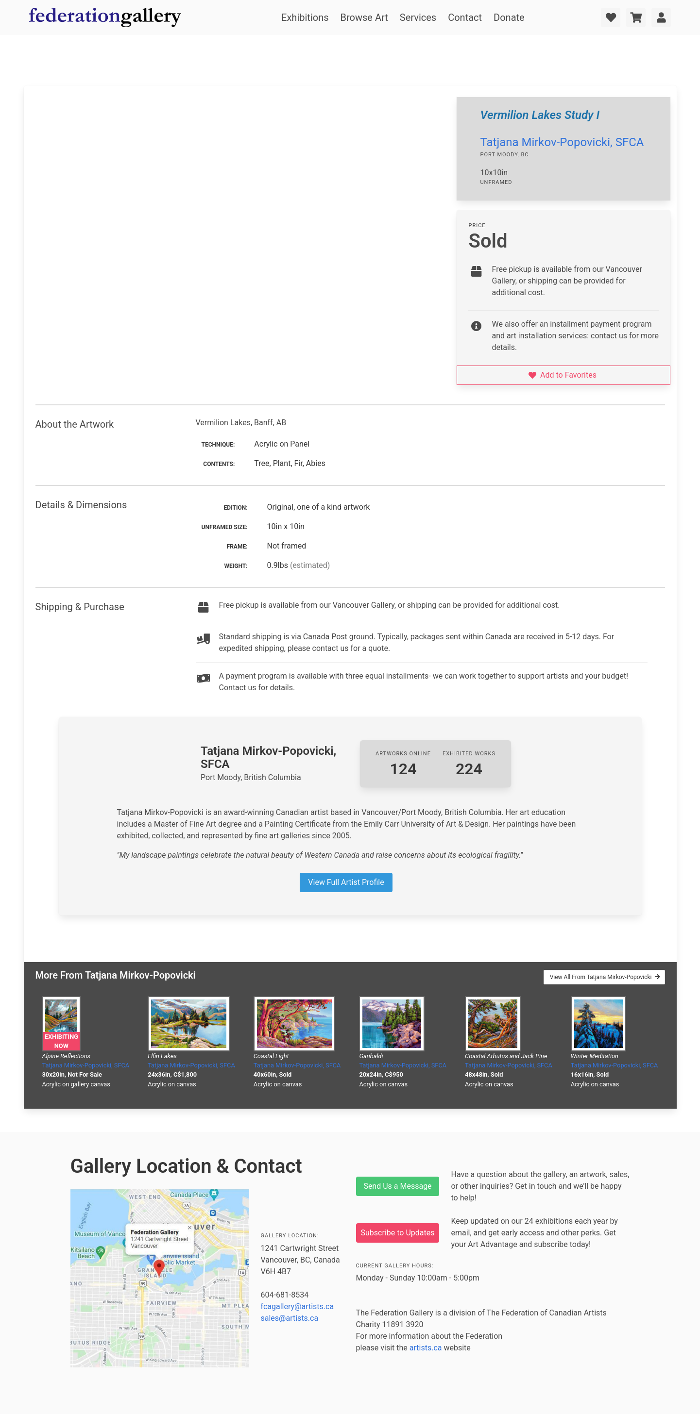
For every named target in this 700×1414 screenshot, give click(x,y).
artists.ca (426, 1347)
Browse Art (364, 17)
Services (418, 17)
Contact (465, 17)
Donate (509, 17)
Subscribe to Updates (398, 1232)
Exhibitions (304, 17)
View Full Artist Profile (346, 882)
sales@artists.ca (290, 1318)
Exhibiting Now (61, 1041)
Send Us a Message (397, 1186)
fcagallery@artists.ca (297, 1306)
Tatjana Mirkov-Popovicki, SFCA (562, 142)
